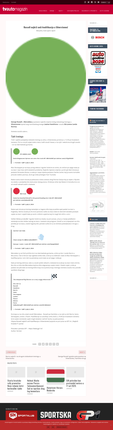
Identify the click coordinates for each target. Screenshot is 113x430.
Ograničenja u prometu (97, 167)
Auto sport (47, 25)
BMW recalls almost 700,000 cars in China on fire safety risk (97, 236)
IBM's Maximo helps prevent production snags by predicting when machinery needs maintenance (97, 250)
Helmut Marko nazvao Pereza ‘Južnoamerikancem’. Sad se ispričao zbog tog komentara (36, 380)
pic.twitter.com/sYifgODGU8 (63, 153)
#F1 (45, 153)
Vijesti (60, 8)
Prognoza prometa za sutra (97, 121)
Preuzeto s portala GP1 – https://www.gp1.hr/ (27, 323)
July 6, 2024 (30, 157)
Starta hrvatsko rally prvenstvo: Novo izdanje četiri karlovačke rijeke (15, 379)
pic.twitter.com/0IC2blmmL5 (41, 299)
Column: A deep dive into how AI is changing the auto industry (97, 219)
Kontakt (13, 2)
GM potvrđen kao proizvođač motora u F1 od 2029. (75, 377)
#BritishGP (50, 153)
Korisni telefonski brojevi (97, 152)
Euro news (95, 214)
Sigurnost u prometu (89, 8)
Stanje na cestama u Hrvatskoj (97, 116)
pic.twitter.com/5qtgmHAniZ (49, 238)
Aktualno (39, 25)
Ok (48, 427)
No (53, 427)
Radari (92, 146)
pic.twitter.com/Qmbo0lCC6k (23, 195)
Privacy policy (62, 427)
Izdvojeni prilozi (73, 8)
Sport (53, 25)
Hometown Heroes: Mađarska (55, 383)
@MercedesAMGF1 (30, 234)
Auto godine (104, 8)
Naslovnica (6, 2)
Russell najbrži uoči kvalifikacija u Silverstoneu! (32, 316)
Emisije (52, 8)
